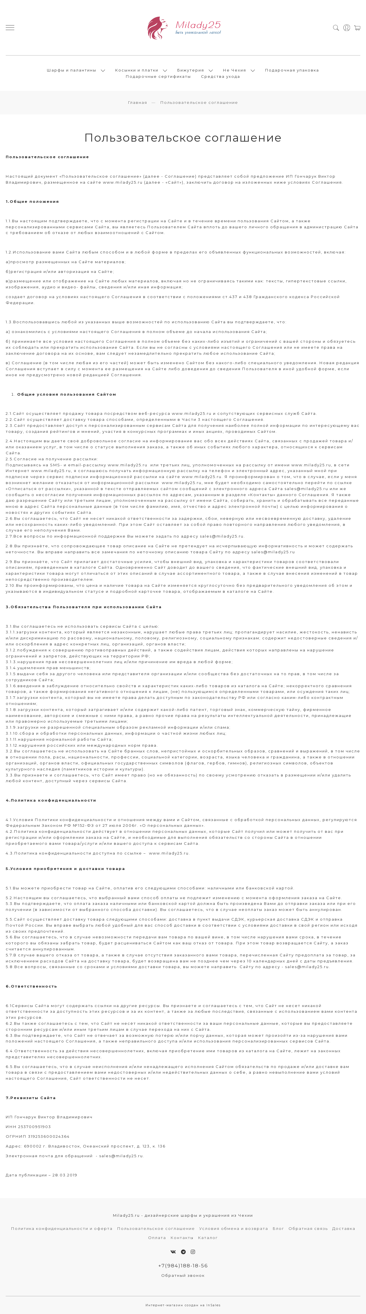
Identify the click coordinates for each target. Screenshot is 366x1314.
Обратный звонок (183, 1275)
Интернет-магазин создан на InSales (183, 1305)
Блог (278, 1228)
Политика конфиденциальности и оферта (62, 1228)
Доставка (343, 1228)
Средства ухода (220, 76)
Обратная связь (308, 1228)
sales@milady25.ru (306, 488)
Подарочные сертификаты (158, 76)
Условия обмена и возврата (233, 1228)
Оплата (157, 1237)
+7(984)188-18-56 (183, 1266)
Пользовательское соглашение (156, 1228)
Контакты (182, 1237)
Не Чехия (234, 70)
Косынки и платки (136, 70)
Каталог (208, 1237)
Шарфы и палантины (71, 70)
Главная (137, 102)
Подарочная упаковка (292, 70)
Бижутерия (190, 70)
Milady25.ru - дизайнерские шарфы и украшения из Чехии (183, 1215)
